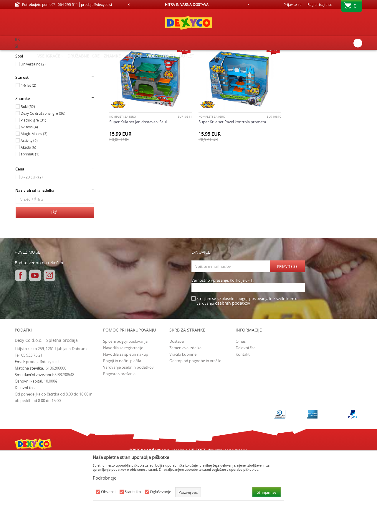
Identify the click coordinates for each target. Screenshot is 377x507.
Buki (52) (28, 156)
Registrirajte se (319, 4)
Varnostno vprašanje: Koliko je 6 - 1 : (222, 330)
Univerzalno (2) (33, 113)
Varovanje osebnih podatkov (128, 417)
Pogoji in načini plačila (122, 410)
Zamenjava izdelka (185, 397)
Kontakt (243, 404)
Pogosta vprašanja (119, 423)
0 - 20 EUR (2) (32, 226)
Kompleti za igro (122, 163)
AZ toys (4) (29, 176)
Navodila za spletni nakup (125, 404)
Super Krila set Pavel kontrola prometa (229, 168)
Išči (55, 262)
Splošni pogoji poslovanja (125, 391)
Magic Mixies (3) (34, 183)
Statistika (133, 492)
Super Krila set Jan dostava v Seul (138, 168)
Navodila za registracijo (123, 397)
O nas (241, 391)
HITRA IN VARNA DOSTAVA (188, 4)
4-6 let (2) (28, 135)
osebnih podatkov (232, 353)
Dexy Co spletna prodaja (35, 53)
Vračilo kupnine (182, 404)
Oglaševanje (160, 492)
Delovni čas (245, 397)
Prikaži (301, 63)
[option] (188, 4)
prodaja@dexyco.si (42, 411)
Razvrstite (215, 63)
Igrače (23, 80)
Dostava (176, 391)
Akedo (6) (28, 197)
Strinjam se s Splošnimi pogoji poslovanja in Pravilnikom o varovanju (246, 350)
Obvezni (108, 492)
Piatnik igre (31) (33, 170)
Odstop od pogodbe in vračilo (195, 410)
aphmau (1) (30, 203)
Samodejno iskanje (183, 63)
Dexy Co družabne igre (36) (43, 163)
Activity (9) (29, 190)
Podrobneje (104, 478)
